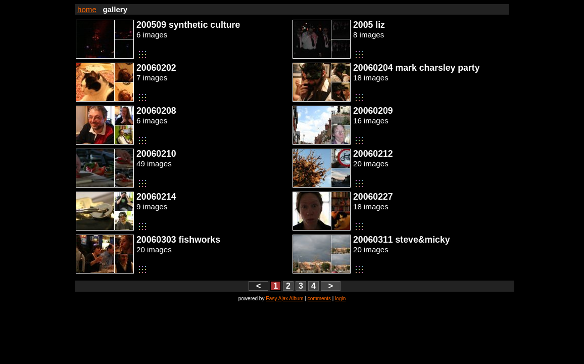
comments (319, 298)
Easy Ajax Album (284, 298)
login (340, 298)
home (86, 9)
